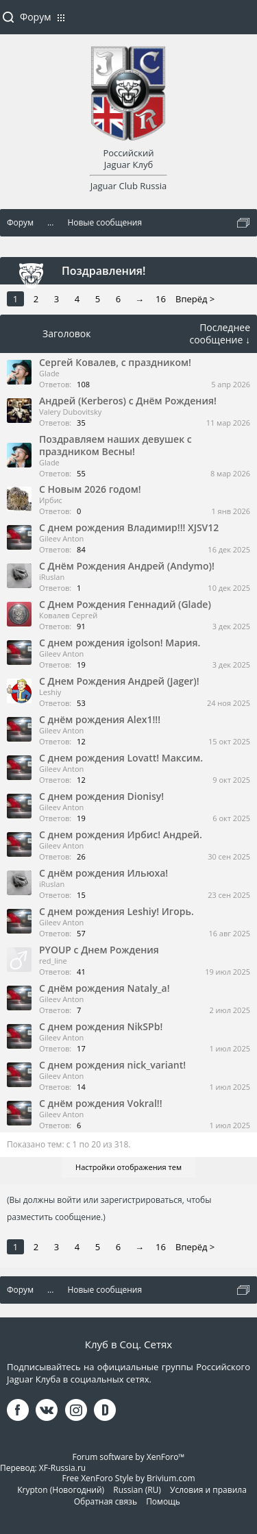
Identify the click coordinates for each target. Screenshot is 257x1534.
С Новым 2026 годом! (90, 489)
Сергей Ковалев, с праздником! (115, 362)
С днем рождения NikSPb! (100, 1026)
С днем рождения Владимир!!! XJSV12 (129, 527)
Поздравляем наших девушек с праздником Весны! (115, 445)
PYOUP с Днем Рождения (99, 949)
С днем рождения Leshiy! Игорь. (116, 911)
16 (161, 299)
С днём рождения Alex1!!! (99, 719)
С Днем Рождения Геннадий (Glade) (125, 604)
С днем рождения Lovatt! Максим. (121, 757)
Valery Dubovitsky (70, 411)
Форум (35, 16)
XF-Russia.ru (62, 1468)
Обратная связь (105, 1501)
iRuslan (51, 577)
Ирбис (50, 500)
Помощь (163, 1501)
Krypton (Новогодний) (60, 1490)
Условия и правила (208, 1490)
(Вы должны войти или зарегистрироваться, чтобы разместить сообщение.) (109, 1208)
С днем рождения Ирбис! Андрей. (120, 834)
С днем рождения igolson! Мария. (119, 642)
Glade (49, 373)
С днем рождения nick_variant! (112, 1064)
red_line (53, 960)
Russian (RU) (137, 1490)
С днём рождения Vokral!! (100, 1103)
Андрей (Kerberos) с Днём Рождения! (128, 400)
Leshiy (50, 692)
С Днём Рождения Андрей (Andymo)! (127, 565)
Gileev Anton (61, 538)
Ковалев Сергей (68, 615)
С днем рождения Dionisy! (101, 796)
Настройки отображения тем (128, 1167)
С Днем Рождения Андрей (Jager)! (119, 680)
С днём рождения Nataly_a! (104, 988)
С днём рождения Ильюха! (103, 872)
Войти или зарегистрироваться (240, 22)
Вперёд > (195, 299)
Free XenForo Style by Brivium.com (128, 1478)
